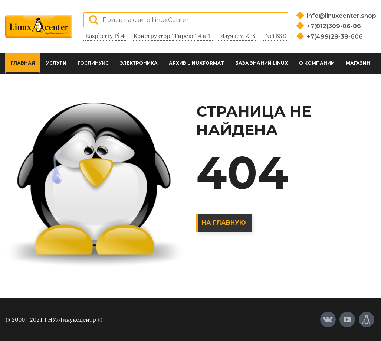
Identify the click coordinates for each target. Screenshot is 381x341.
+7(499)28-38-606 (335, 36)
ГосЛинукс (93, 63)
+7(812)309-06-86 (334, 26)
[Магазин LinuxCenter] (366, 319)
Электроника (139, 63)
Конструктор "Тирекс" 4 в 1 (172, 36)
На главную (224, 222)
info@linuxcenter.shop (341, 15)
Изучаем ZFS (238, 36)
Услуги (56, 63)
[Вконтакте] (328, 319)
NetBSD (275, 36)
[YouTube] (347, 319)
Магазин (358, 63)
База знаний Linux (261, 63)
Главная (23, 63)
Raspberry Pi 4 (104, 36)
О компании (317, 63)
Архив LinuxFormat (196, 63)
